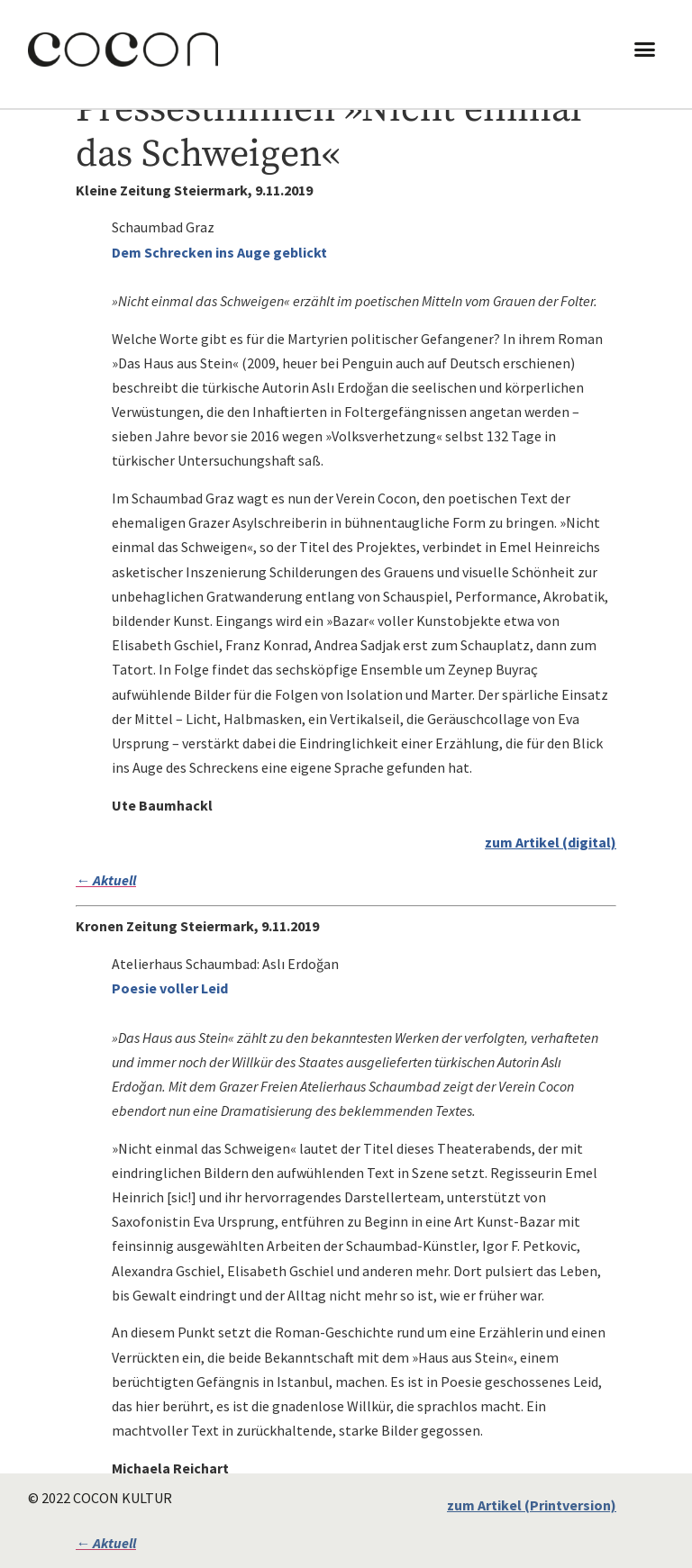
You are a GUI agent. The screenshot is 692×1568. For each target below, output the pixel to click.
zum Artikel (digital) (550, 842)
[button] (645, 49)
